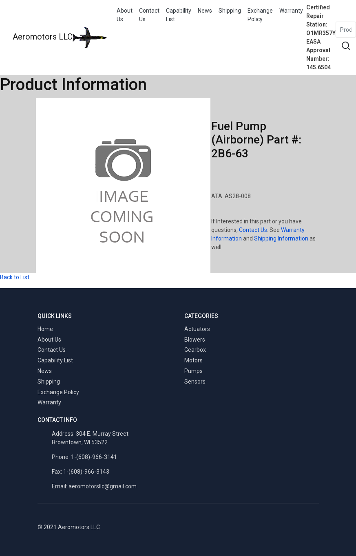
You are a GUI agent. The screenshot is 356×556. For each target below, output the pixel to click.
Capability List (178, 14)
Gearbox (195, 349)
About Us (125, 14)
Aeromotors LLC (60, 37)
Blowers (194, 339)
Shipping (230, 10)
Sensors (195, 381)
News (205, 10)
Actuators (197, 329)
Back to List (14, 277)
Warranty (291, 10)
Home (45, 329)
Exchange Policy (260, 14)
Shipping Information (281, 238)
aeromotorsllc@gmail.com (103, 486)
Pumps (193, 371)
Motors (193, 360)
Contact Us (149, 14)
